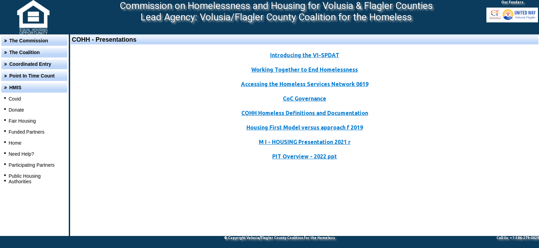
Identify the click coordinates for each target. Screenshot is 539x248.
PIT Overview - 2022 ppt (304, 156)
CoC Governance (304, 98)
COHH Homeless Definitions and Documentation (304, 113)
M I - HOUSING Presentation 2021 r (305, 142)
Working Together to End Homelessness (304, 69)
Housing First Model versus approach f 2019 (304, 127)
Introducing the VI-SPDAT (304, 55)
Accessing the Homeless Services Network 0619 (304, 84)
